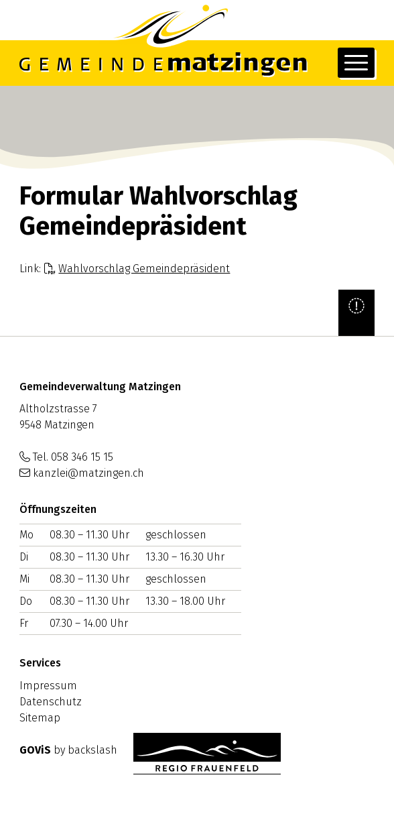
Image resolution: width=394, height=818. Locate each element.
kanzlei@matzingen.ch (88, 473)
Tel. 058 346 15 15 (73, 457)
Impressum (48, 685)
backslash (92, 750)
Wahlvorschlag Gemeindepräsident (144, 268)
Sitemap (39, 717)
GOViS (35, 750)
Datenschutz (50, 701)
